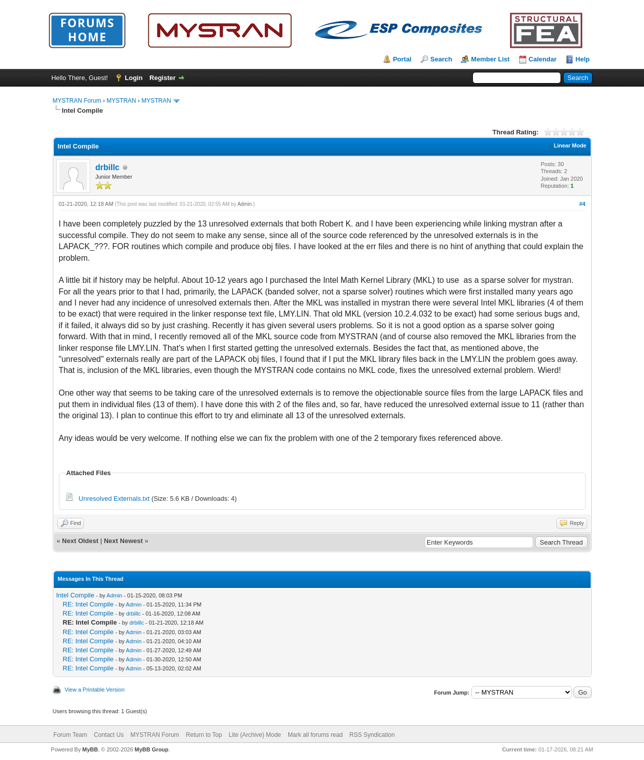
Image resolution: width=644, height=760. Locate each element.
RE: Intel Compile (88, 604)
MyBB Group (152, 749)
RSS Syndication (372, 734)
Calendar (543, 59)
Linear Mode (570, 145)
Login (133, 78)
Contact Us (109, 734)
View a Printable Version (95, 690)
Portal (402, 59)
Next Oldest (80, 541)
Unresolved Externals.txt (113, 498)
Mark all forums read (315, 734)
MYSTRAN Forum (77, 100)
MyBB (90, 749)
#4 (582, 204)
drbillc (108, 167)
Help (583, 59)
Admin (244, 204)
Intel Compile (75, 595)
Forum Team (70, 734)
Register (162, 78)
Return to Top (204, 734)
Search (441, 59)
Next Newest (123, 541)
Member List (490, 59)
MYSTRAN (121, 100)
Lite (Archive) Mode (254, 734)
